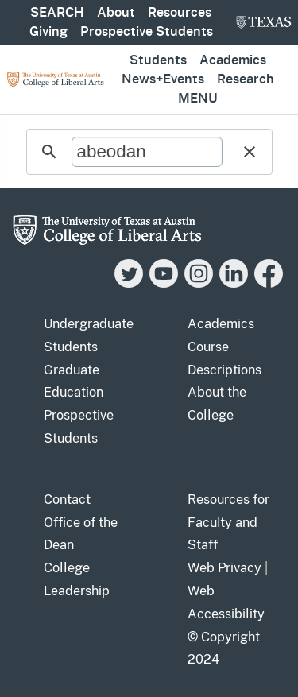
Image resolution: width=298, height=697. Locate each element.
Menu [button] (198, 98)
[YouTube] (163, 283)
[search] (147, 152)
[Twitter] (128, 283)
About (116, 12)
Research (245, 79)
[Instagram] (198, 283)
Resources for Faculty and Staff (228, 522)
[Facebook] (268, 283)
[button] (249, 151)
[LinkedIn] (233, 283)
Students (158, 60)
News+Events (163, 79)
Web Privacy (224, 567)
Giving (48, 31)
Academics (232, 60)
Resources (179, 12)
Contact (67, 499)
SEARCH (57, 12)
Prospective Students (146, 31)
